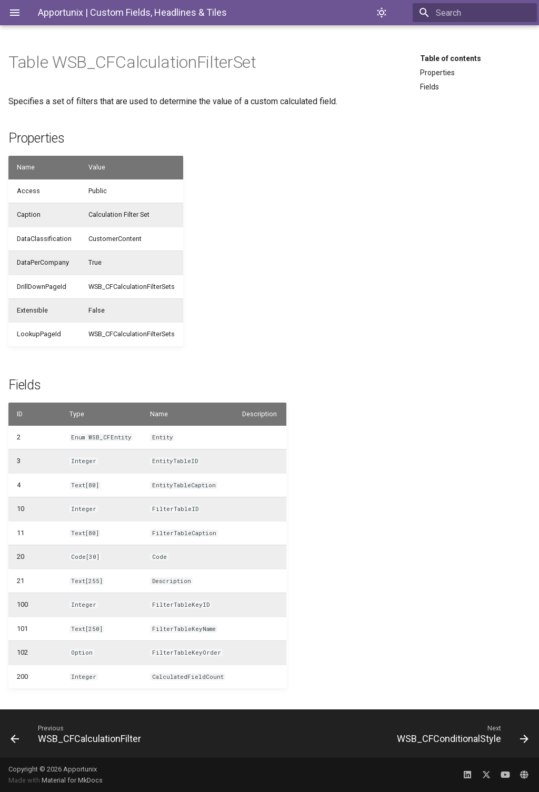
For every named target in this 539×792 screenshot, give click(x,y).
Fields (429, 87)
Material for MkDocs (72, 780)
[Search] (475, 12)
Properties (437, 72)
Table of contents (450, 58)
